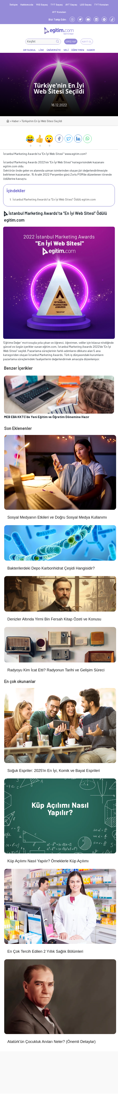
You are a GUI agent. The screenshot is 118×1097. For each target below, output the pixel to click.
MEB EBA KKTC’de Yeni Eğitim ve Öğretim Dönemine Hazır (46, 417)
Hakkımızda (26, 4)
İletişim (14, 4)
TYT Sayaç (56, 4)
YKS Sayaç (42, 4)
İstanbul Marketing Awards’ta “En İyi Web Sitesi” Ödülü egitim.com (54, 199)
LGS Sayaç (85, 4)
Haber (15, 121)
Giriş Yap (70, 41)
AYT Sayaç (71, 4)
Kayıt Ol (87, 41)
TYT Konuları (101, 4)
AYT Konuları (59, 12)
